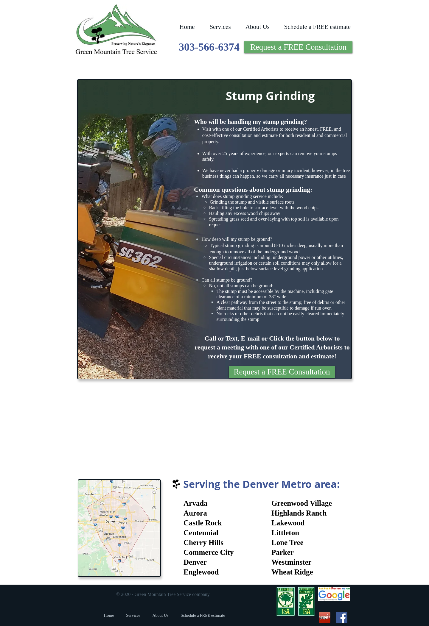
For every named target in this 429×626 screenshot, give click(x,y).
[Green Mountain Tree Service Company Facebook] (341, 617)
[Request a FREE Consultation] (298, 47)
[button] (220, 26)
